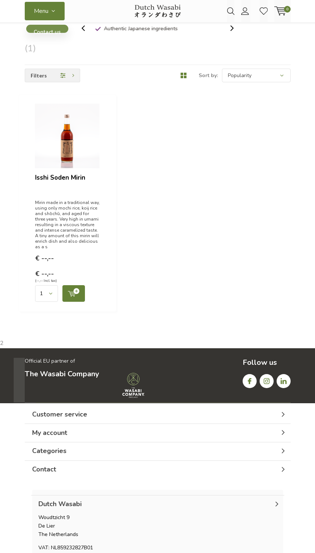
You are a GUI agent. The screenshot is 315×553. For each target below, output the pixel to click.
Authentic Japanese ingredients (162, 34)
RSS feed (255, 490)
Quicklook (186, 188)
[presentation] (87, 35)
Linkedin (284, 271)
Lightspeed (158, 538)
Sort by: (208, 82)
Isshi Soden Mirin (132, 116)
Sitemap (281, 490)
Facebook (250, 271)
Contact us (47, 37)
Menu (41, 11)
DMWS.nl (212, 538)
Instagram (267, 271)
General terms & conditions (207, 490)
